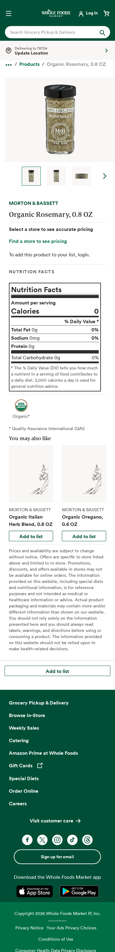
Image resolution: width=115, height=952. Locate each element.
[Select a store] (57, 50)
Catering (19, 740)
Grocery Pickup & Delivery (39, 702)
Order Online (23, 791)
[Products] (29, 64)
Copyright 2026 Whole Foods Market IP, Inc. (57, 913)
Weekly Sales (24, 727)
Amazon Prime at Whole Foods (43, 753)
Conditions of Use (55, 939)
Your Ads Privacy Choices (71, 928)
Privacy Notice (29, 928)
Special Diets (24, 778)
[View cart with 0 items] (106, 13)
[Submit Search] (102, 32)
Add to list (31, 536)
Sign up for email (57, 857)
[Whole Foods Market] (55, 13)
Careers (18, 803)
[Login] (87, 13)
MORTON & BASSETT (33, 203)
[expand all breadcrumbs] (8, 63)
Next (105, 176)
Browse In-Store (27, 715)
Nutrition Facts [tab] (32, 272)
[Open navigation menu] (8, 13)
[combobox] (53, 32)
